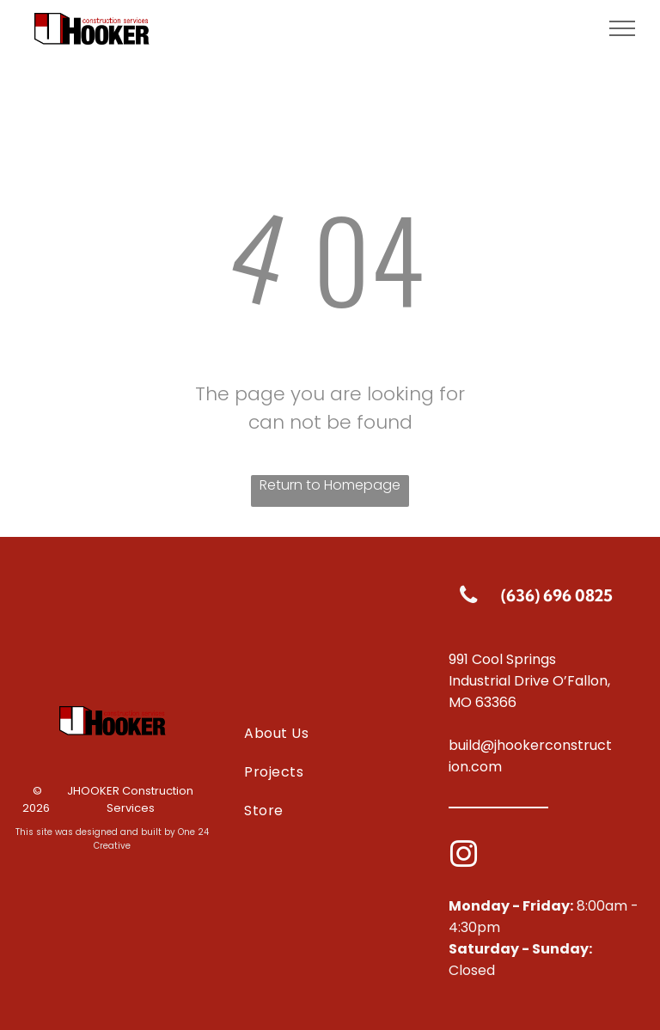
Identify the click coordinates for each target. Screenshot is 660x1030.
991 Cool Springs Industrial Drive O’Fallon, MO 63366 (529, 680)
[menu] (622, 28)
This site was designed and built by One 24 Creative (112, 839)
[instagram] (464, 857)
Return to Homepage (330, 485)
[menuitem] (329, 732)
